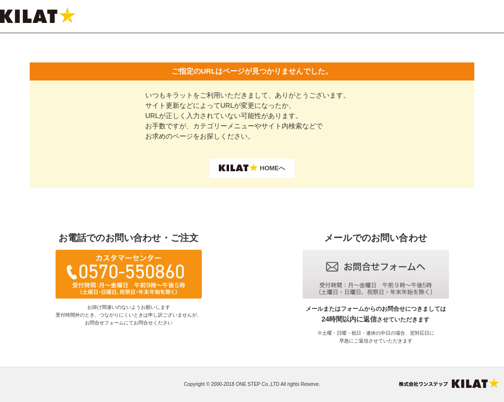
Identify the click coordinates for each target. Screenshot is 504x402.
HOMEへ (252, 167)
